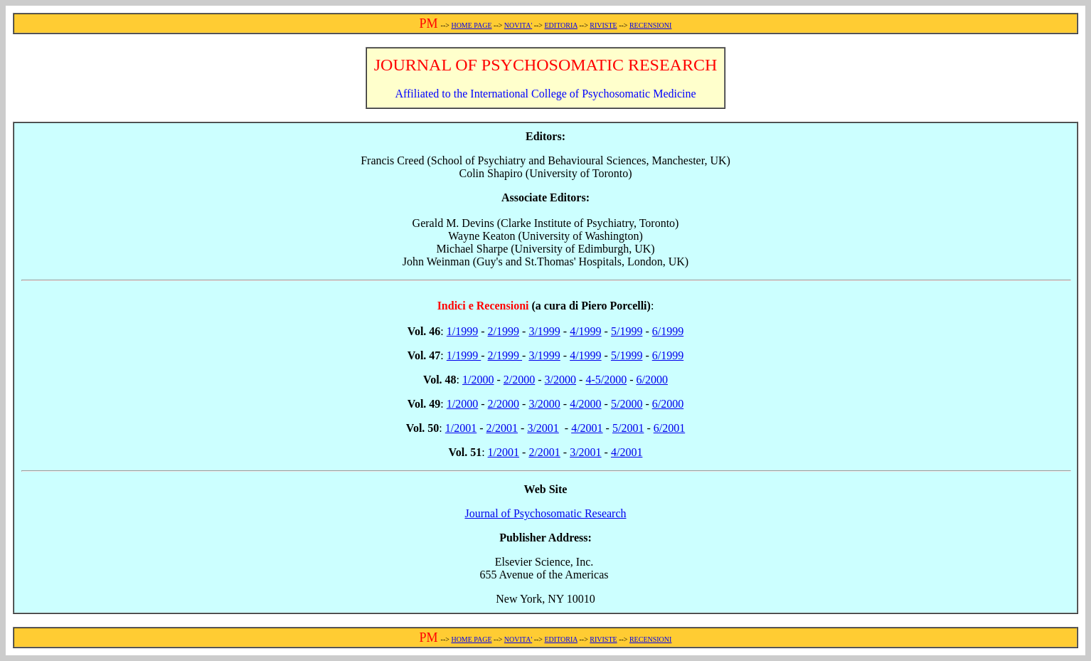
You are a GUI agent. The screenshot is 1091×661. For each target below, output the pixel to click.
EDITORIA (561, 25)
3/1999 (544, 331)
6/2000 (651, 380)
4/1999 (585, 331)
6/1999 (667, 331)
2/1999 (503, 331)
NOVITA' (518, 25)
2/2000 (519, 380)
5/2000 (626, 404)
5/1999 (626, 331)
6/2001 (669, 428)
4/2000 (585, 404)
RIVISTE (603, 25)
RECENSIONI (650, 25)
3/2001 (542, 428)
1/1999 (462, 331)
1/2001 (461, 428)
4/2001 (586, 428)
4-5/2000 (606, 380)
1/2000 (478, 380)
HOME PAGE (471, 25)
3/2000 (560, 380)
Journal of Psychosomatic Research (545, 513)
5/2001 (628, 428)
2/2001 (502, 428)
